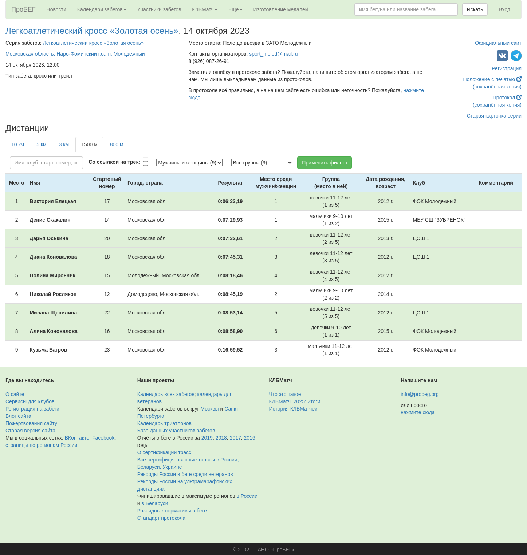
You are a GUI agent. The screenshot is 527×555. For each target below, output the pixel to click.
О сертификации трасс (164, 452)
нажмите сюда (417, 412)
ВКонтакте (77, 438)
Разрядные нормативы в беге (172, 511)
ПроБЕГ (23, 9)
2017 (235, 438)
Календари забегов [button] (101, 9)
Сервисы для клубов (30, 401)
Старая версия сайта (30, 430)
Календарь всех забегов (165, 394)
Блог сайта (18, 416)
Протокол (507, 97)
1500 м (89, 144)
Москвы (209, 409)
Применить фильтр (324, 163)
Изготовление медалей (280, 9)
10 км (17, 144)
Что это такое (285, 394)
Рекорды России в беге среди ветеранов (185, 474)
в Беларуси (154, 503)
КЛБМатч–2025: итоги (294, 401)
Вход (504, 9)
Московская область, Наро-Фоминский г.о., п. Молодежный (75, 54)
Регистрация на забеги (32, 409)
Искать (475, 9)
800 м (116, 144)
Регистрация (507, 68)
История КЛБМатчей (293, 409)
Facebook (103, 438)
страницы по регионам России (41, 445)
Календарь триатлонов (164, 423)
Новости (56, 9)
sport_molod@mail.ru (273, 54)
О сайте (14, 394)
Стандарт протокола (161, 518)
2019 (207, 438)
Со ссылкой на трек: (114, 162)
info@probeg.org (420, 394)
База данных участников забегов (176, 430)
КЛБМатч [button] (204, 9)
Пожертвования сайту (31, 423)
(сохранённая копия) (497, 87)
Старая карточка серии (494, 116)
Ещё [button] (235, 9)
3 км (64, 144)
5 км (41, 144)
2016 (249, 438)
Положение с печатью (492, 79)
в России (247, 496)
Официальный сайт (498, 43)
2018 (221, 438)
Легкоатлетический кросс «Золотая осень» (91, 31)
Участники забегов (159, 9)
